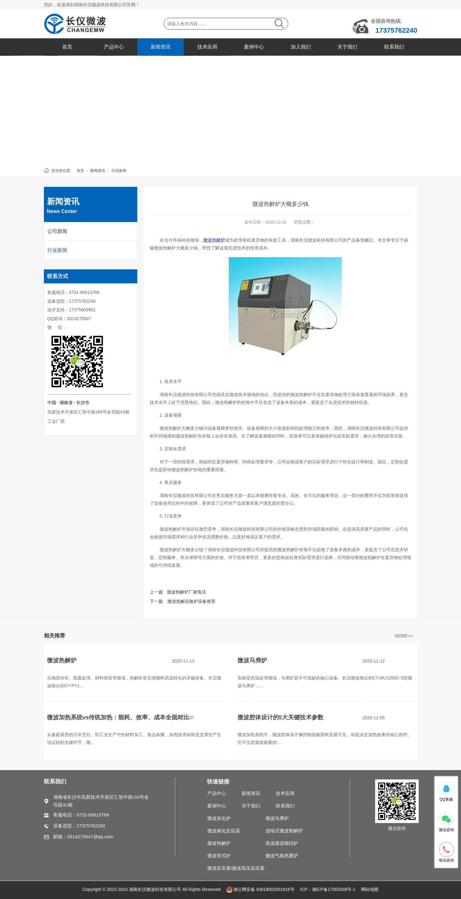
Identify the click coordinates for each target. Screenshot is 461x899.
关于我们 (347, 47)
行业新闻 (118, 170)
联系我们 (394, 47)
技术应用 (207, 47)
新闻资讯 (161, 47)
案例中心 (254, 47)
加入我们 (301, 47)
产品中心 (114, 47)
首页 (67, 47)
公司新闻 (57, 231)
